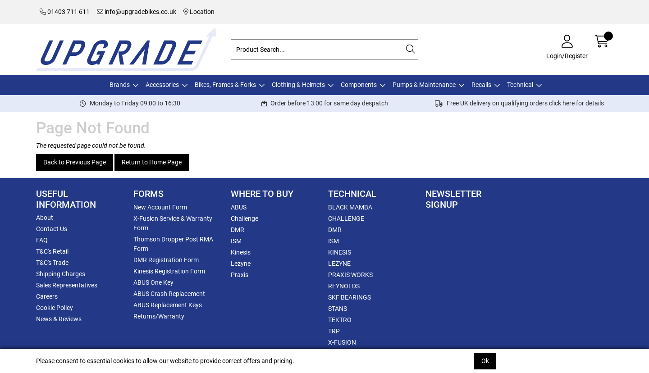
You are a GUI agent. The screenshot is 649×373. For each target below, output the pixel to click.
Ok (485, 360)
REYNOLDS (344, 286)
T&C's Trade (52, 262)
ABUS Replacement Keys (167, 305)
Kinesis (241, 252)
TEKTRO (340, 319)
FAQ (42, 240)
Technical (520, 84)
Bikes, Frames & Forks (225, 84)
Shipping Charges (60, 273)
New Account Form (160, 207)
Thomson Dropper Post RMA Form (173, 244)
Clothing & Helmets (298, 84)
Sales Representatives (66, 285)
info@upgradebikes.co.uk (136, 11)
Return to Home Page (152, 162)
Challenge (244, 218)
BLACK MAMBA (350, 207)
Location (199, 11)
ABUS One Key (153, 282)
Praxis (239, 274)
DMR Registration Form (166, 260)
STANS (337, 308)
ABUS (239, 207)
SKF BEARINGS (349, 297)
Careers (47, 296)
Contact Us (51, 228)
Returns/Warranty (158, 316)
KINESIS (339, 252)
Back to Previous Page (74, 162)
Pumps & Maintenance (424, 84)
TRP (334, 331)
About (44, 217)
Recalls (481, 84)
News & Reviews (59, 319)
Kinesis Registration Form (169, 271)
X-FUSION (342, 342)
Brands (120, 84)
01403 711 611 (65, 11)
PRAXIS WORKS (350, 274)
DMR (237, 229)
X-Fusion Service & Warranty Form (172, 223)
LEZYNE (339, 263)
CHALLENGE (346, 218)
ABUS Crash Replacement (169, 293)
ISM (236, 241)
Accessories (162, 84)
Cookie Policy (54, 307)
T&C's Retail (52, 251)
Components (359, 84)
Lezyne (241, 263)
